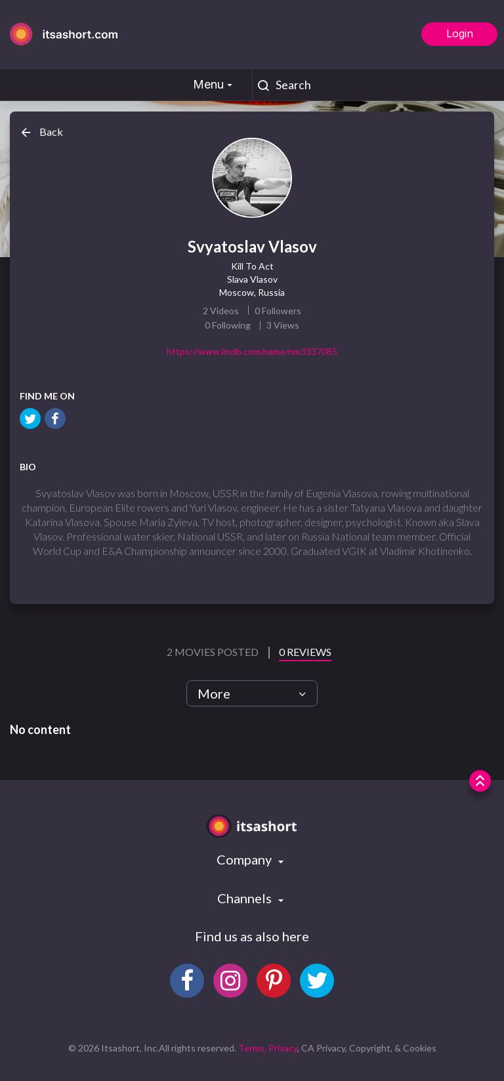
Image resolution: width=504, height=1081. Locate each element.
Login (459, 33)
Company (245, 859)
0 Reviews (305, 651)
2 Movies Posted (214, 651)
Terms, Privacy (267, 1047)
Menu (214, 84)
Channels (245, 898)
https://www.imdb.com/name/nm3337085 (252, 351)
